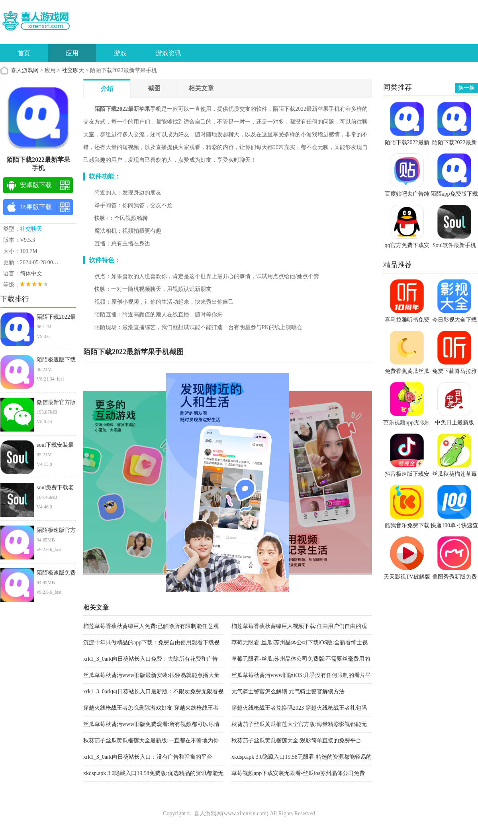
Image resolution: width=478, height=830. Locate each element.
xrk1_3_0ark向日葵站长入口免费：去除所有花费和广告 (150, 659)
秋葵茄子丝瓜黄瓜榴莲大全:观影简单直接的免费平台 (296, 741)
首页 (24, 53)
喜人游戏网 (25, 70)
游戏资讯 (168, 53)
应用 (72, 53)
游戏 (120, 53)
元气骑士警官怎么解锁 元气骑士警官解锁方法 (288, 692)
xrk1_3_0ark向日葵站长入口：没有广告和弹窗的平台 (147, 757)
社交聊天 (73, 70)
